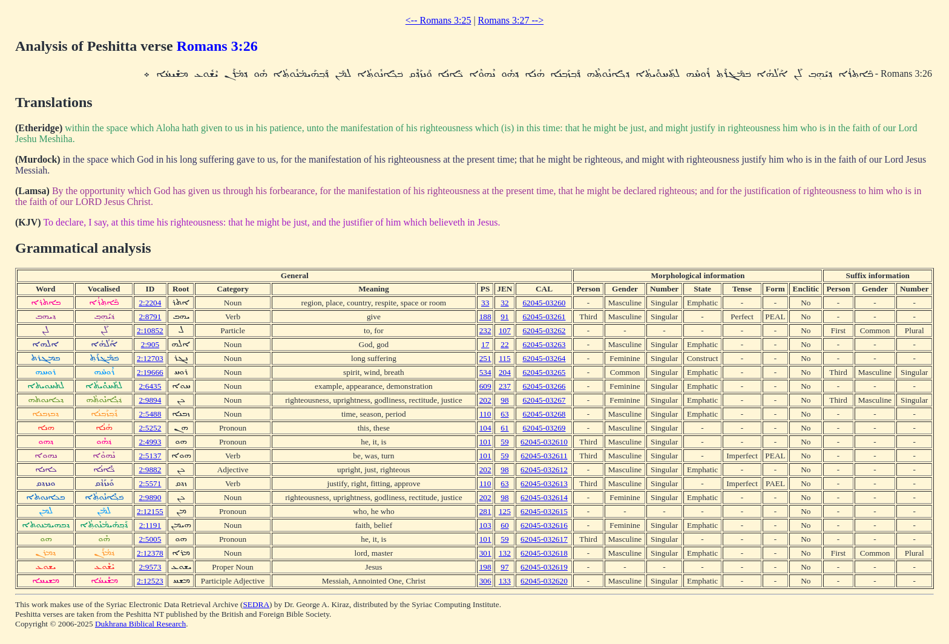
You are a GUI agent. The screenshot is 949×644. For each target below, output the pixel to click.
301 (485, 553)
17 (485, 344)
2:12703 (150, 358)
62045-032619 (544, 566)
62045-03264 (543, 358)
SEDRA (256, 604)
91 (504, 316)
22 (504, 344)
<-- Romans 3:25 (438, 20)
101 (485, 441)
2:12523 (150, 580)
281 (485, 511)
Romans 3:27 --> (511, 20)
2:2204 (150, 302)
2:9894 (150, 400)
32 (504, 302)
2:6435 (150, 386)
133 (505, 580)
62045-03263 (543, 344)
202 (485, 400)
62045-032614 (544, 497)
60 (504, 525)
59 (504, 441)
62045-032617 (544, 539)
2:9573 (150, 566)
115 (505, 358)
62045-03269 (543, 427)
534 (485, 372)
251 (485, 358)
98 (504, 400)
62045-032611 (543, 455)
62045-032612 (544, 469)
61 (504, 427)
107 (505, 330)
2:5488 (150, 413)
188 (485, 316)
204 (505, 372)
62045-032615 (544, 511)
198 (485, 566)
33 (485, 302)
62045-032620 (544, 580)
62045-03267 (543, 400)
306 (485, 580)
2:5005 (150, 539)
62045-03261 (543, 316)
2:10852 (150, 330)
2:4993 (150, 441)
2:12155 (150, 511)
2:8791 (150, 316)
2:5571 (150, 483)
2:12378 (150, 553)
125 (505, 511)
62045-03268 (543, 413)
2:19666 (150, 372)
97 (504, 566)
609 (485, 386)
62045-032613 (544, 483)
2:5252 (150, 427)
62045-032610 (544, 441)
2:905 (150, 344)
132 (505, 553)
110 (485, 413)
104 (485, 427)
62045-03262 (543, 330)
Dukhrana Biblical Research (140, 623)
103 (485, 525)
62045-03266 (543, 386)
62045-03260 (543, 302)
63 (504, 413)
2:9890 (150, 497)
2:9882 (150, 469)
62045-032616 (544, 525)
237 (505, 386)
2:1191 (150, 525)
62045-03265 (543, 372)
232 (485, 330)
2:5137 (150, 455)
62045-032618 (544, 553)
